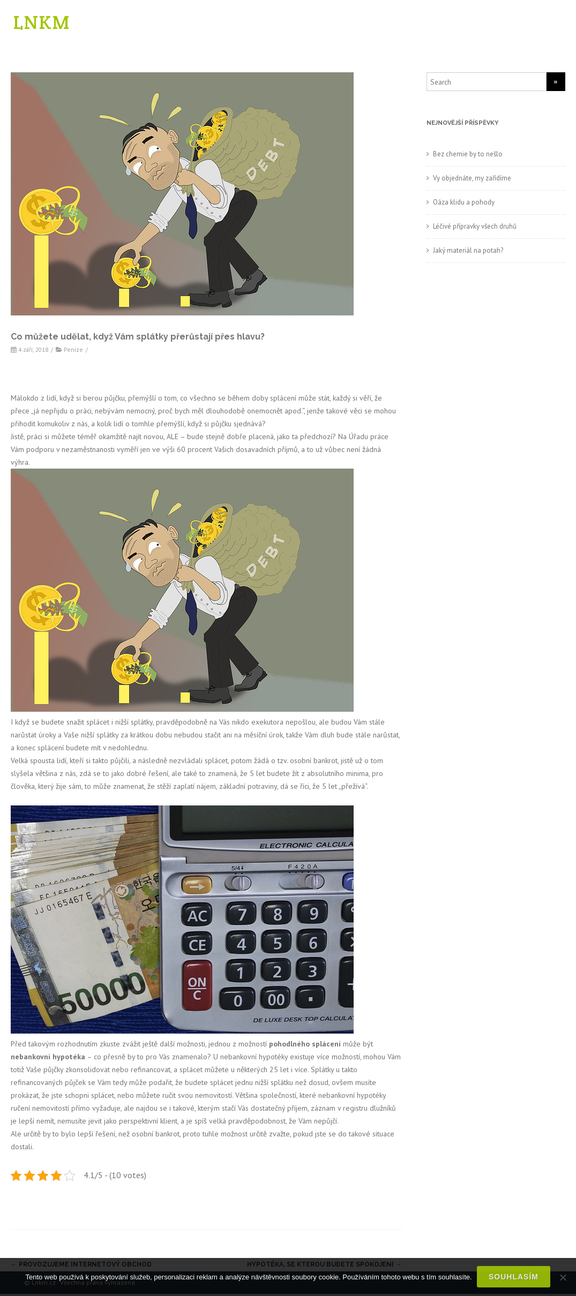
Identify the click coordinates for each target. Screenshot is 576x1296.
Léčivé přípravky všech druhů (475, 228)
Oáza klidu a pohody (464, 204)
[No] (562, 1277)
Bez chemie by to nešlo (468, 156)
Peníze (73, 352)
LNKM (41, 23)
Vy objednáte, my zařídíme (472, 180)
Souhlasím (514, 1277)
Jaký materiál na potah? (468, 252)
